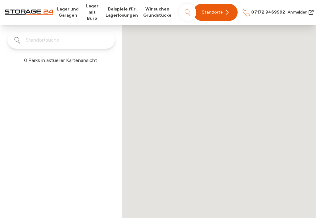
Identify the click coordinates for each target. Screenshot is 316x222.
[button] (215, 12)
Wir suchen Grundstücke (157, 12)
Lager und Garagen (68, 12)
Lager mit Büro (92, 12)
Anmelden (301, 12)
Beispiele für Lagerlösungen (122, 12)
